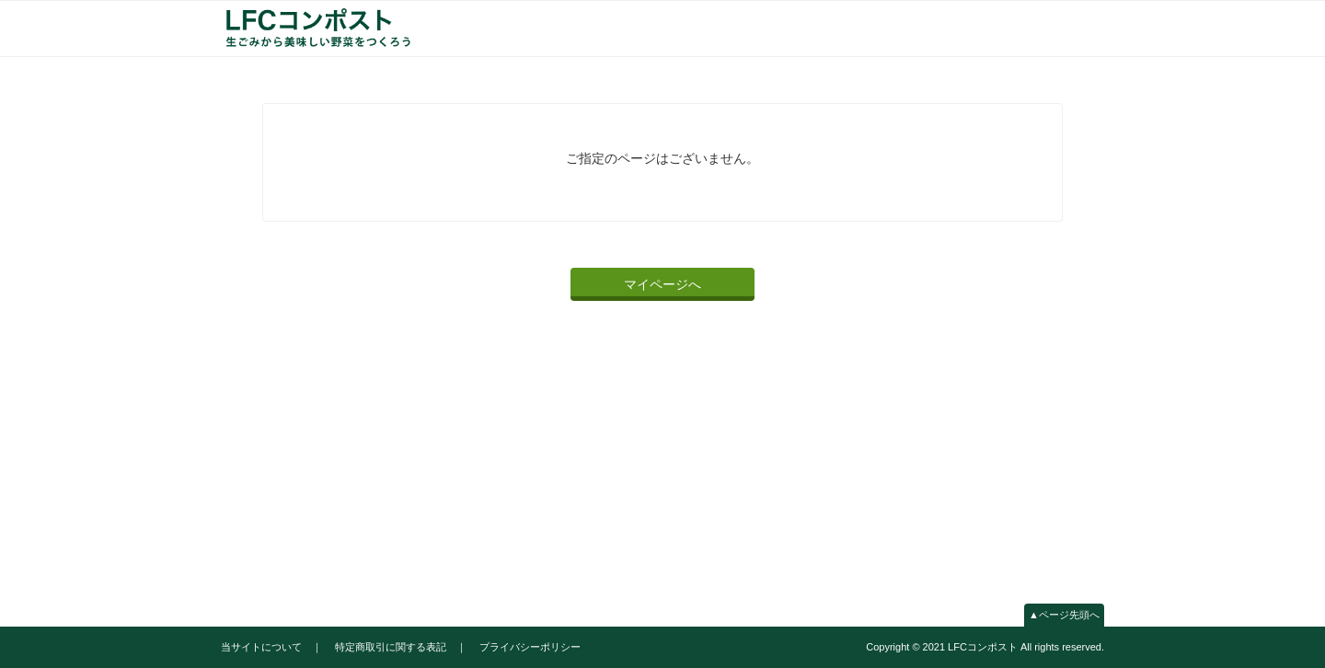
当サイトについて (261, 646)
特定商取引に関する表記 (390, 646)
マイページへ (662, 284)
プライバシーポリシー (530, 646)
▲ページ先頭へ (1064, 614)
